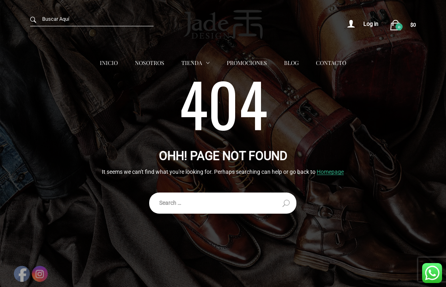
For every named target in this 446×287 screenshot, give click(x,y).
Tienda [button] (191, 63)
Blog (291, 63)
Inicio (109, 63)
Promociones (247, 63)
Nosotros (149, 63)
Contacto (331, 63)
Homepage (330, 172)
